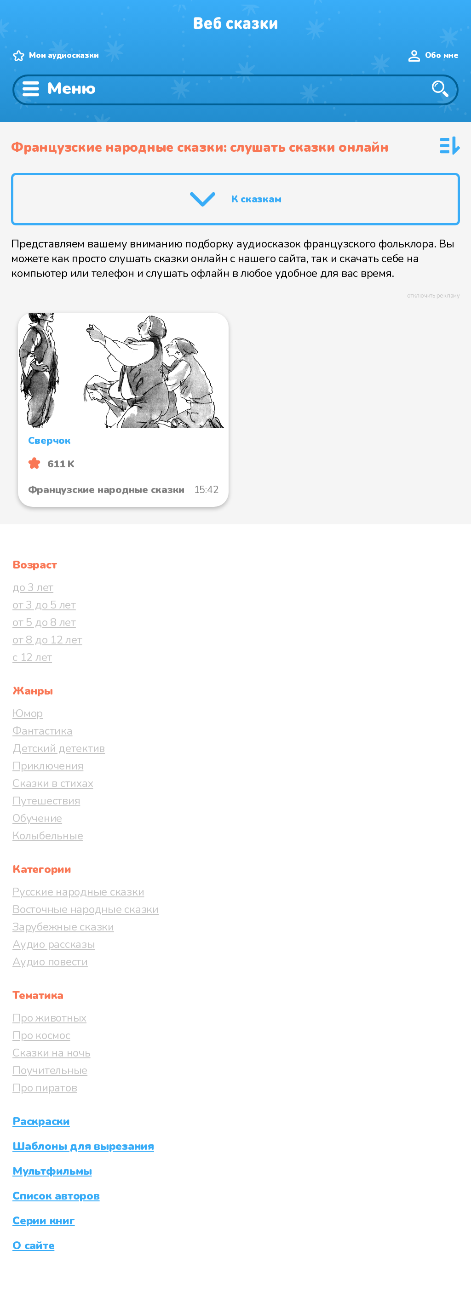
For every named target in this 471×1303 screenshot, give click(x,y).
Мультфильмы (52, 1171)
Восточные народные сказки (85, 909)
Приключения (47, 765)
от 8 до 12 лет (47, 639)
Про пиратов (44, 1087)
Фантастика (42, 730)
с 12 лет (32, 657)
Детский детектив (58, 748)
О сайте (33, 1245)
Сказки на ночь (51, 1052)
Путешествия (46, 800)
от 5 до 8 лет (44, 622)
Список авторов (56, 1195)
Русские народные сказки (78, 891)
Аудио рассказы (53, 944)
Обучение (37, 818)
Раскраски (41, 1121)
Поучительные (49, 1070)
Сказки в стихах (52, 783)
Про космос (41, 1035)
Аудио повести (50, 961)
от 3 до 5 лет (44, 604)
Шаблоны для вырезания (83, 1146)
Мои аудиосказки (63, 55)
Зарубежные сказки (63, 926)
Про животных (49, 1017)
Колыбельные (47, 835)
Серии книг (43, 1220)
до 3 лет (32, 587)
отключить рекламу (433, 296)
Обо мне (442, 55)
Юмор (27, 713)
